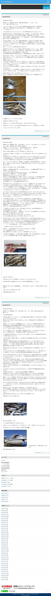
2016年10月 (4, 551)
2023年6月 (3, 510)
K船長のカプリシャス (6, 478)
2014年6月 (3, 563)
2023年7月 (3, 508)
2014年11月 (4, 557)
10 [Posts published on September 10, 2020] (6, 465)
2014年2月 (3, 569)
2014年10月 (4, 559)
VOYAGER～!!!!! (5, 486)
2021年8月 (3, 520)
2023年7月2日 (4, 499)
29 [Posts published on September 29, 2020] (4, 470)
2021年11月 (4, 514)
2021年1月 (3, 530)
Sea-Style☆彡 (4, 482)
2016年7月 (3, 555)
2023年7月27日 (5, 493)
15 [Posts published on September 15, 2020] (4, 467)
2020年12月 (4, 532)
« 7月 (2, 471)
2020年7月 (3, 541)
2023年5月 (3, 512)
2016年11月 (4, 549)
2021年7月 (3, 522)
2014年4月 (3, 565)
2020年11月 (4, 534)
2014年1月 (3, 571)
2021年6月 (3, 524)
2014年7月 (3, 561)
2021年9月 (3, 518)
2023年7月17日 (5, 495)
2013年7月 (3, 579)
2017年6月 (3, 547)
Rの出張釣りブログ (5, 480)
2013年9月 (3, 577)
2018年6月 (3, 545)
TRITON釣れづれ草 (39, 131)
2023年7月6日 (4, 497)
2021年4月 (3, 528)
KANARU (28, 595)
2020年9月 (3, 538)
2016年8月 (3, 553)
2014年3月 (3, 567)
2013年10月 (4, 575)
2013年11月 (4, 573)
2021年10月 (4, 516)
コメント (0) (46, 131)
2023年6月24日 (5, 501)
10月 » (6, 471)
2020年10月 (4, 536)
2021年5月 (3, 526)
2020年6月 (3, 543)
